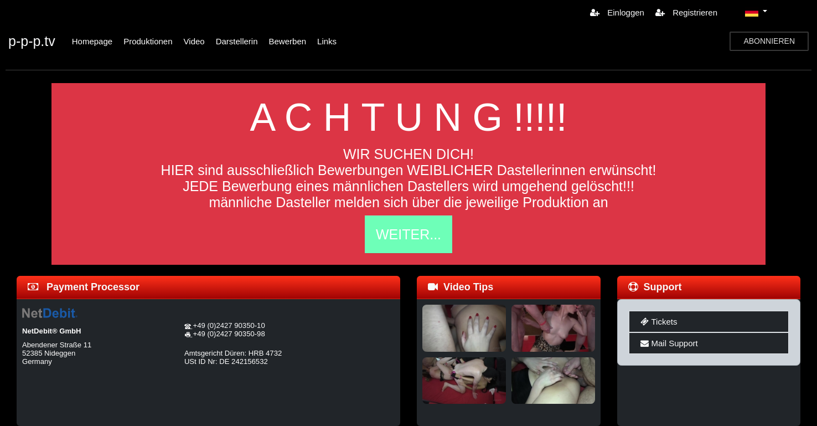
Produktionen (147, 41)
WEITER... (408, 234)
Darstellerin (237, 41)
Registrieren (686, 12)
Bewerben (288, 41)
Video (194, 41)
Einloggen (617, 12)
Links (327, 41)
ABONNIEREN (769, 41)
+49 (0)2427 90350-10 (229, 325)
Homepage (92, 41)
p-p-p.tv (31, 41)
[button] (756, 12)
